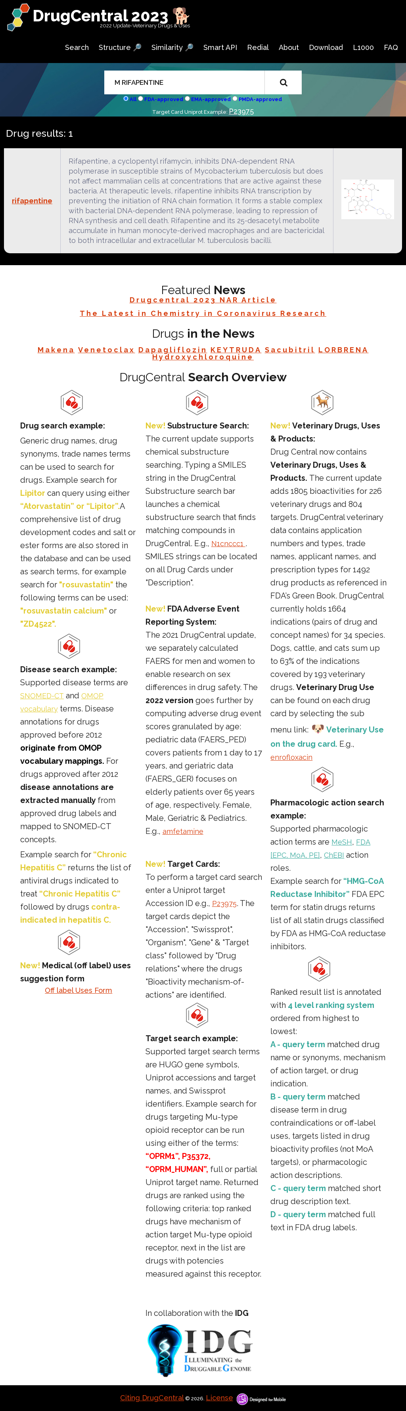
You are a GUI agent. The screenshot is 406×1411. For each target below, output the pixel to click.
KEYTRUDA (236, 350)
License (219, 1398)
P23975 (241, 111)
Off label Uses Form (78, 990)
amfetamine (183, 831)
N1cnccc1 (228, 543)
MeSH (341, 842)
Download (326, 47)
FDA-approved (163, 99)
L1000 (363, 47)
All (133, 99)
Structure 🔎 (120, 47)
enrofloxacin (291, 757)
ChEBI (334, 855)
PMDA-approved (260, 99)
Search (77, 47)
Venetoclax (106, 350)
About (289, 47)
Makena (56, 350)
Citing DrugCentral (152, 1398)
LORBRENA (343, 350)
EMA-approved (211, 99)
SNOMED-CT (42, 696)
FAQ (391, 47)
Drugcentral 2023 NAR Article (203, 300)
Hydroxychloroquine (203, 357)
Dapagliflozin (172, 350)
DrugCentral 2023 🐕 (112, 15)
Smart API (220, 47)
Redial (258, 47)
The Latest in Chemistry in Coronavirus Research (203, 313)
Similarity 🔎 (172, 47)
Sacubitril (290, 350)
